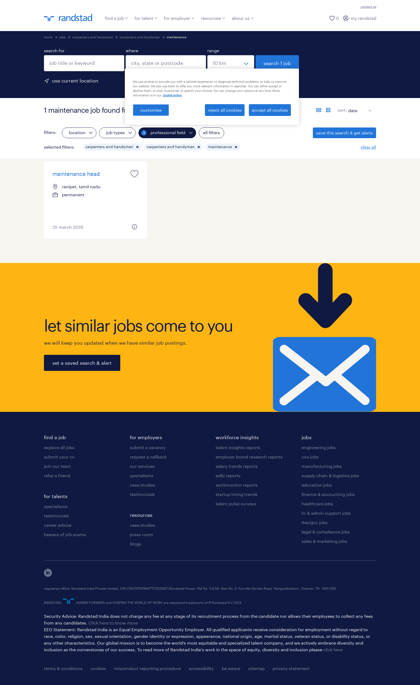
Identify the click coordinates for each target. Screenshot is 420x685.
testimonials (56, 515)
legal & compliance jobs (326, 531)
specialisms (56, 506)
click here (333, 649)
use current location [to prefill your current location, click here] (75, 81)
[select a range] (230, 63)
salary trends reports (237, 466)
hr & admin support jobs (326, 512)
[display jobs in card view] (328, 110)
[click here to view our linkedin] (48, 575)
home (48, 37)
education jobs (317, 484)
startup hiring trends (236, 494)
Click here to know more (113, 622)
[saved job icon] (134, 174)
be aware (231, 668)
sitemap (256, 668)
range (213, 50)
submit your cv (59, 456)
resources (213, 18)
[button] (137, 147)
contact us (368, 6)
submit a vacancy (148, 447)
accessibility (201, 668)
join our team (57, 466)
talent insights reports (238, 447)
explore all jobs (59, 447)
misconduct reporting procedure (147, 668)
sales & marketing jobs (324, 541)
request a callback (148, 456)
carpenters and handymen (92, 37)
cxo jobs (310, 456)
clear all (368, 146)
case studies (142, 484)
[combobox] (84, 63)
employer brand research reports (249, 456)
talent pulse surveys (236, 503)
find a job (116, 18)
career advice (57, 525)
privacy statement (291, 668)
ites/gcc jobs (315, 522)
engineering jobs (319, 447)
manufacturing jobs (322, 466)
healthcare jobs (317, 503)
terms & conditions (63, 668)
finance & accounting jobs (328, 494)
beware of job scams (65, 534)
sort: (342, 109)
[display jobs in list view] (318, 110)
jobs (62, 37)
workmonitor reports (237, 484)
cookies (98, 668)
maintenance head (76, 174)
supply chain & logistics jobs (330, 475)
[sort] (359, 107)
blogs (135, 543)
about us (243, 18)
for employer (179, 18)
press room (141, 534)
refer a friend (57, 475)
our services (142, 466)
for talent (146, 18)
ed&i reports (228, 475)
